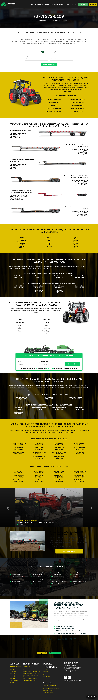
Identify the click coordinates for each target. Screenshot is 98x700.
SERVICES (33, 4)
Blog (24, 669)
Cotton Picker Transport (38, 586)
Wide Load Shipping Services (79, 581)
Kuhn (46, 325)
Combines (22, 239)
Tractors (22, 237)
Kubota (47, 322)
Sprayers (75, 240)
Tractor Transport (16, 574)
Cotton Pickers (22, 240)
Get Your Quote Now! (69, 551)
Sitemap (71, 681)
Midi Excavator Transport (79, 586)
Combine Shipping (16, 572)
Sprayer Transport (16, 581)
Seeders (49, 242)
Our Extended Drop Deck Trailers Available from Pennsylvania (22, 160)
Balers (76, 245)
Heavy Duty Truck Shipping (59, 581)
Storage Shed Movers (78, 579)
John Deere (47, 319)
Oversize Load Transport (18, 586)
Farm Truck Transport (37, 576)
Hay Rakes (49, 246)
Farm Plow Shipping (77, 576)
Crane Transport (56, 579)
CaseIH (20, 331)
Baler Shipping (76, 572)
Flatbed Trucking (14, 669)
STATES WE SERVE (59, 4)
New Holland (46, 334)
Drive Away (12, 675)
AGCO (20, 319)
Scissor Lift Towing (57, 574)
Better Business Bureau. (67, 85)
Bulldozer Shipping (36, 583)
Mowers (76, 239)
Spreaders (22, 246)
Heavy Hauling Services (17, 583)
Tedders (76, 237)
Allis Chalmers (20, 322)
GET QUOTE (72, 364)
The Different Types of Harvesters (31, 673)
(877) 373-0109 (83, 4)
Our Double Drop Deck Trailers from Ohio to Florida (76, 207)
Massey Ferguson (47, 331)
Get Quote (93, 4)
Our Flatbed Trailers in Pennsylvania (20, 130)
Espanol (12, 682)
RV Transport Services (57, 586)
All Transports (46, 676)
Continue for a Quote (49, 64)
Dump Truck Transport (58, 576)
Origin (26, 56)
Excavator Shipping (16, 579)
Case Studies (26, 668)
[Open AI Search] (91, 697)
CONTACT (73, 4)
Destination (53, 56)
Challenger (20, 328)
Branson (19, 325)
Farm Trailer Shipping (37, 579)
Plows (49, 237)
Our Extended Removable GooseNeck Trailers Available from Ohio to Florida (21, 191)
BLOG (67, 4)
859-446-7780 (50, 687)
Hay (44, 674)
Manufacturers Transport (38, 572)
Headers (49, 245)
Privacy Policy (78, 680)
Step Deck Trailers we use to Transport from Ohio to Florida (77, 145)
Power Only (12, 673)
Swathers (22, 243)
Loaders (22, 245)
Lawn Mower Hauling (37, 574)
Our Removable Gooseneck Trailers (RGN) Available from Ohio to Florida (76, 176)
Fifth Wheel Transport (17, 576)
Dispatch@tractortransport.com (51, 688)
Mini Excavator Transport (58, 583)
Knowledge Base (27, 666)
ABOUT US (40, 4)
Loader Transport (77, 574)
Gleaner (20, 334)
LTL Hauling (13, 671)
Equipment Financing (48, 690)
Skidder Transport (77, 583)
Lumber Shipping (56, 572)
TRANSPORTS (49, 4)
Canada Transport (14, 680)
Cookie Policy (66, 681)
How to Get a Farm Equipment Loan (31, 671)
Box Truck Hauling (36, 581)
